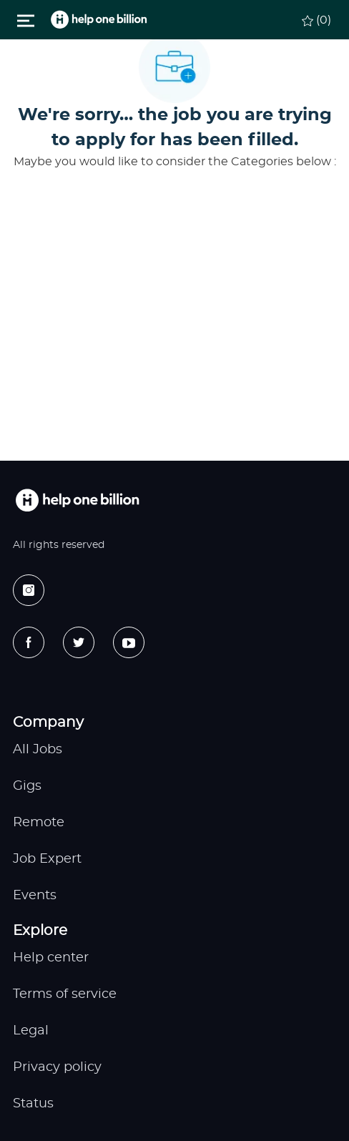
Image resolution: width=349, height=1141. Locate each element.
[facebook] (28, 642)
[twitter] (78, 642)
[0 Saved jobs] (316, 18)
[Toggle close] (25, 19)
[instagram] (28, 590)
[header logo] (99, 20)
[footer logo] (77, 500)
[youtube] (128, 642)
